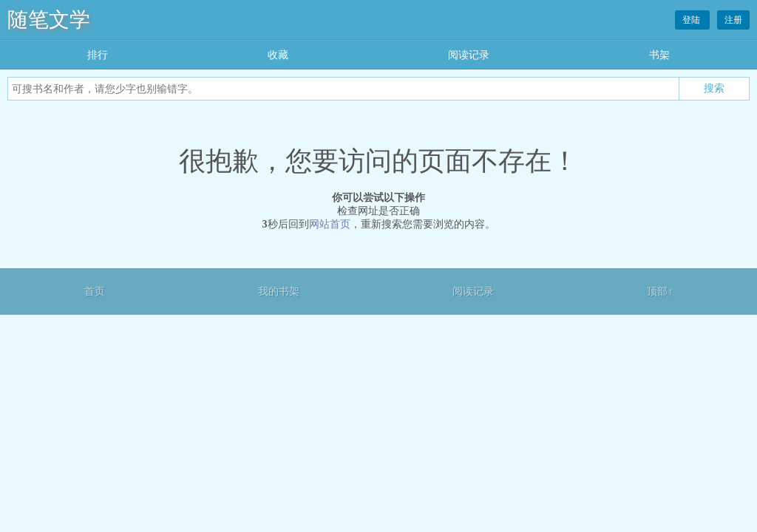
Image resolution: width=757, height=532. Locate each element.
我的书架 (278, 291)
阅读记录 (468, 55)
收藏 (278, 55)
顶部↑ (660, 291)
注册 (733, 20)
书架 (659, 55)
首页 (94, 291)
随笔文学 (48, 19)
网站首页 (329, 224)
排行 (97, 55)
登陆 (692, 20)
